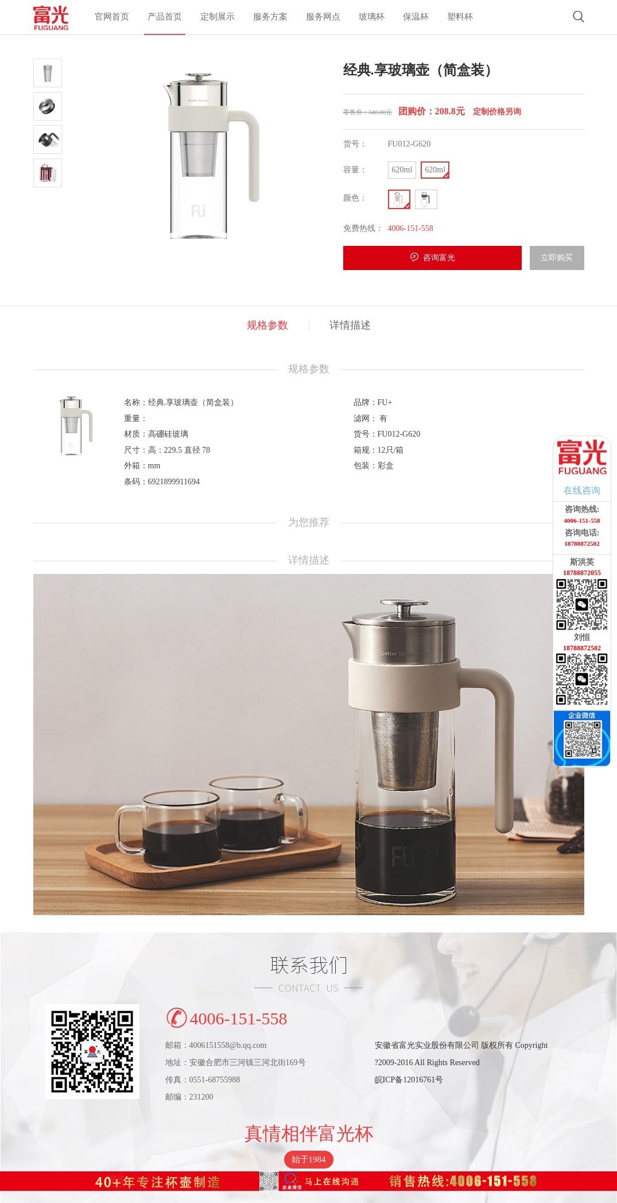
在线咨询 (582, 490)
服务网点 (323, 17)
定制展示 (217, 17)
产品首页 (165, 17)
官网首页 (112, 17)
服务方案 (270, 17)
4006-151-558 (226, 1016)
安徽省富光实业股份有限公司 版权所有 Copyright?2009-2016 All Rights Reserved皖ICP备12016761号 (461, 1062)
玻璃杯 (372, 17)
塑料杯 (460, 17)
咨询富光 (439, 257)
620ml (402, 169)
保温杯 (416, 17)
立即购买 (557, 257)
